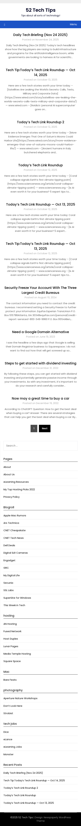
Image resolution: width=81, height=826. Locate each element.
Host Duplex (10, 638)
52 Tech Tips (41, 10)
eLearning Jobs (12, 746)
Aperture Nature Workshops (20, 698)
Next (44, 428)
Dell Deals (9, 545)
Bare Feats (10, 679)
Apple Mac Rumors (14, 515)
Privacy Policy (11, 497)
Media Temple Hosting (17, 653)
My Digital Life (11, 575)
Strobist (8, 713)
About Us (9, 474)
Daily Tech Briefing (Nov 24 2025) (40, 34)
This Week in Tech (14, 605)
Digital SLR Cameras (15, 552)
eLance (7, 739)
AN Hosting (10, 624)
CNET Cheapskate (14, 530)
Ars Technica (11, 523)
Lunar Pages (10, 646)
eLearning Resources (16, 482)
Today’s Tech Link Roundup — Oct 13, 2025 (40, 204)
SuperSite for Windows (17, 597)
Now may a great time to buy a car (40, 398)
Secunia (8, 582)
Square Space (12, 661)
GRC (6, 567)
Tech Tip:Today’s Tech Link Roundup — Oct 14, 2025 (34, 780)
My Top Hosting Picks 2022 (19, 489)
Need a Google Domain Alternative (40, 332)
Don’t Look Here (12, 706)
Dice (6, 732)
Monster (8, 754)
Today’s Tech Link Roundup (40, 165)
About (7, 467)
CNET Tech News (13, 538)
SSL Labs (8, 590)
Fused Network (12, 631)
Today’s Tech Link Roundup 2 (40, 122)
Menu (73, 24)
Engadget (9, 560)
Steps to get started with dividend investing (40, 363)
